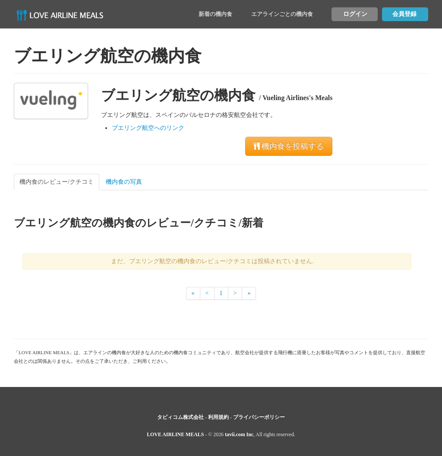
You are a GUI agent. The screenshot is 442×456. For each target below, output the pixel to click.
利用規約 (218, 417)
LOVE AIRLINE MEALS (175, 434)
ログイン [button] (355, 14)
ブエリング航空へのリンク (148, 128)
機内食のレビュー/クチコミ (56, 182)
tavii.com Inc (239, 434)
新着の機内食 (215, 14)
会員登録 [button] (404, 14)
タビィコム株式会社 (180, 417)
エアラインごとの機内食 (282, 14)
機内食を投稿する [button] (289, 146)
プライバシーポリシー (259, 417)
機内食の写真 (124, 182)
